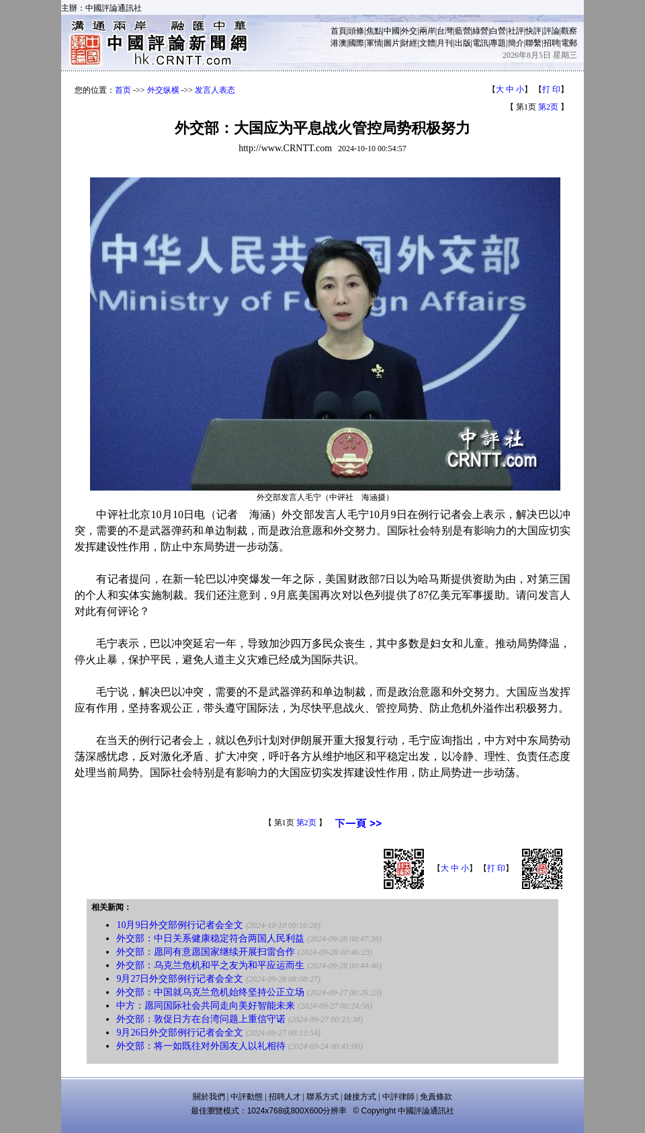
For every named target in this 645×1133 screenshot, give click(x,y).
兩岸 (427, 31)
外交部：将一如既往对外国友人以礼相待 (201, 1046)
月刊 (445, 43)
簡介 (516, 43)
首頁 (339, 31)
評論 (552, 31)
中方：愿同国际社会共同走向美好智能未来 (205, 1006)
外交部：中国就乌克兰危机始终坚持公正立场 (210, 992)
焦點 (374, 31)
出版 (463, 43)
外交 (409, 31)
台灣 (445, 31)
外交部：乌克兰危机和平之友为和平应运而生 (210, 965)
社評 (516, 31)
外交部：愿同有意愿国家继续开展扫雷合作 (205, 952)
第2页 (548, 107)
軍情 (374, 43)
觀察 (569, 31)
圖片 (392, 43)
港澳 (339, 43)
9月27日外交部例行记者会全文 (179, 979)
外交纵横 (163, 90)
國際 (356, 43)
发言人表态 (215, 90)
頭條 (356, 31)
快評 (533, 31)
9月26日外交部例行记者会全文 (179, 1032)
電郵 (569, 43)
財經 (409, 43)
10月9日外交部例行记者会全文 (179, 925)
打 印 (551, 89)
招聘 (552, 43)
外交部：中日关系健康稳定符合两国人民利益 (210, 938)
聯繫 (533, 43)
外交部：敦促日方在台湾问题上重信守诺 (201, 1019)
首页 (123, 90)
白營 (498, 31)
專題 (498, 43)
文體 (427, 43)
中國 (392, 31)
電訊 (480, 43)
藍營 (463, 31)
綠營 (480, 31)
